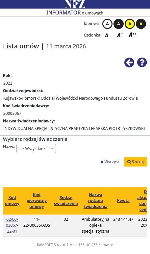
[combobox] (36, 148)
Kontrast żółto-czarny (130, 24)
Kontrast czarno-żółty (141, 24)
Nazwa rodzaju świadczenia (96, 200)
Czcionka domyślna (108, 34)
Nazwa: (9, 146)
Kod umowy (12, 200)
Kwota (123, 200)
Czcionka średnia (120, 34)
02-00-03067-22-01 (12, 225)
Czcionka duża (133, 34)
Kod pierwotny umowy (37, 200)
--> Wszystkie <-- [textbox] (34, 148)
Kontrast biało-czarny (107, 24)
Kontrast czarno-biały (118, 24)
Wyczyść (109, 162)
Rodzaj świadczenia (66, 200)
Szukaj (135, 162)
